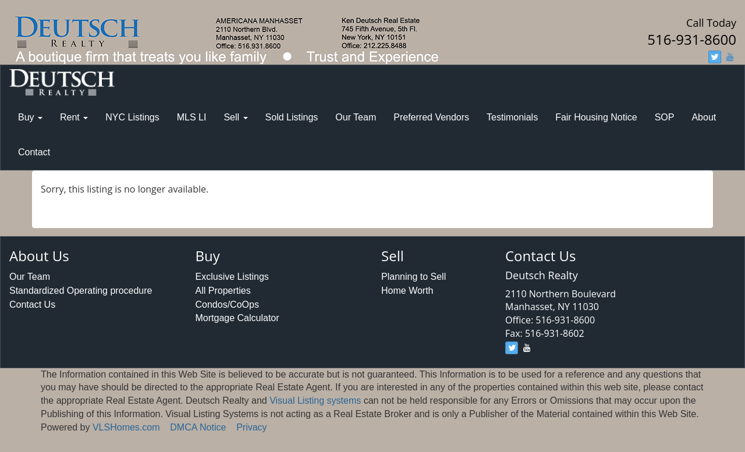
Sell (235, 117)
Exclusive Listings (232, 277)
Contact (34, 152)
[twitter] (714, 57)
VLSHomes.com (126, 427)
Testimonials (512, 117)
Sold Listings (291, 117)
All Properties (223, 291)
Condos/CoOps (227, 304)
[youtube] (729, 57)
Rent (74, 117)
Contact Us (32, 304)
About (703, 117)
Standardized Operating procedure (80, 291)
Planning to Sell (413, 277)
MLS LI (192, 117)
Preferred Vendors (431, 117)
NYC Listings (132, 117)
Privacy (251, 427)
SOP (665, 117)
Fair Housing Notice (596, 117)
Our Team (355, 117)
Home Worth (407, 291)
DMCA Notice (198, 427)
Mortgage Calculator (237, 318)
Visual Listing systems (315, 400)
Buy (30, 117)
